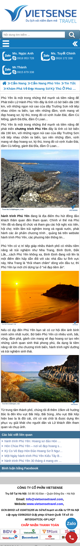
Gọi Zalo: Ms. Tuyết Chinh (45, 56)
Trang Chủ (40, 14)
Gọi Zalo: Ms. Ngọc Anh (7, 56)
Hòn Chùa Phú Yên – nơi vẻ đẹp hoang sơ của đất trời (33, 446)
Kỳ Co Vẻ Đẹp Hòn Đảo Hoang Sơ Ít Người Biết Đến (33, 451)
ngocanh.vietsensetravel (14, 58)
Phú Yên (7, 124)
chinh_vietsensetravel (53, 58)
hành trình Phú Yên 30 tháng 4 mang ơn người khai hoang (33, 460)
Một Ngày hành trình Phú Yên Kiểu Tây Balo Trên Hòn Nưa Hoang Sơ (33, 456)
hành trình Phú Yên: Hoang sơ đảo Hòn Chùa (33, 441)
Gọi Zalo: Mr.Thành (7, 70)
